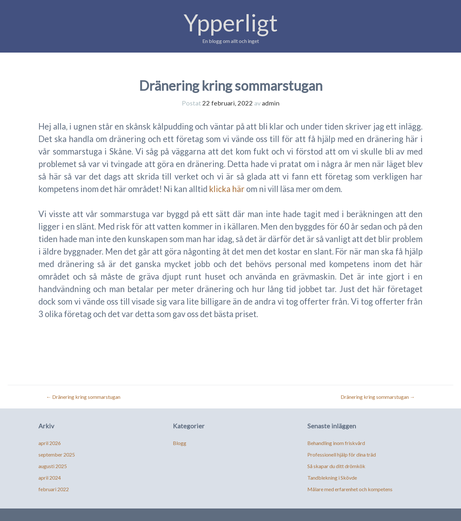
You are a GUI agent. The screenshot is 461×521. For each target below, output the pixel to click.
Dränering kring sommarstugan (83, 397)
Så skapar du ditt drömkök (336, 466)
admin (270, 103)
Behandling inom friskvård (336, 443)
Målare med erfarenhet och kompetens (349, 489)
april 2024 (49, 478)
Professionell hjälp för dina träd (341, 454)
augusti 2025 (52, 466)
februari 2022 (53, 489)
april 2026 (49, 443)
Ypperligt (230, 22)
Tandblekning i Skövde (332, 478)
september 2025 (56, 454)
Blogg (179, 443)
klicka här (227, 189)
